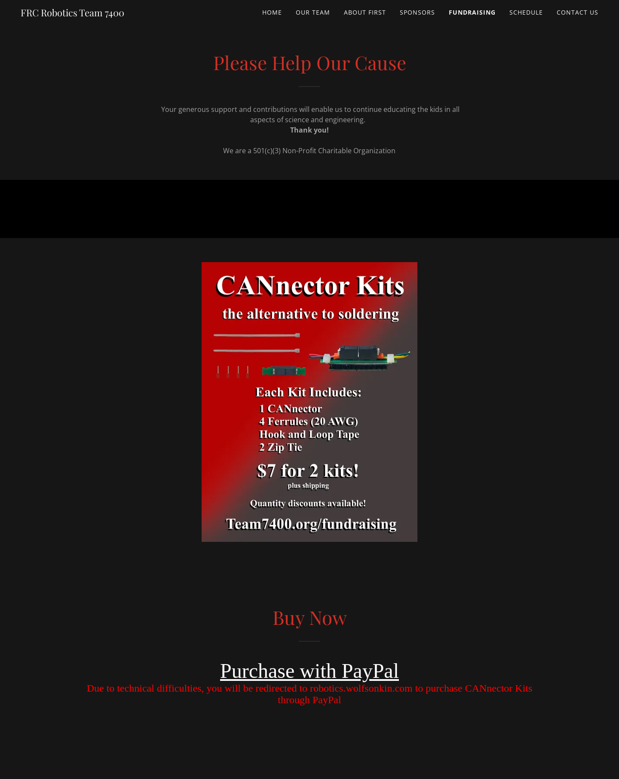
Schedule (526, 12)
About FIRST (365, 12)
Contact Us (577, 12)
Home (272, 12)
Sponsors (417, 12)
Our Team (313, 12)
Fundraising (472, 12)
